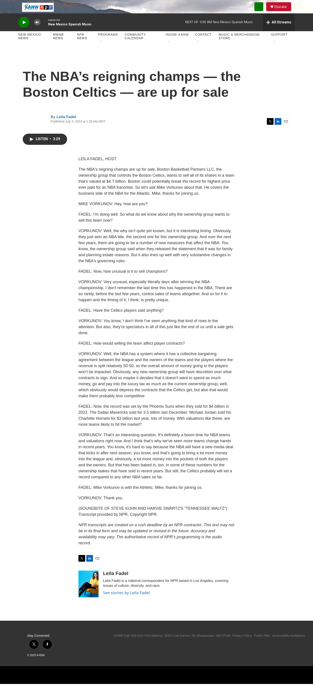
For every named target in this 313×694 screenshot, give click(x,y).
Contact (203, 44)
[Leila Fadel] (88, 594)
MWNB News (58, 46)
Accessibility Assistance (288, 645)
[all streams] (279, 32)
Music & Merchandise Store (239, 46)
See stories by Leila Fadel (126, 602)
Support (279, 44)
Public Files (262, 645)
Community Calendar (135, 46)
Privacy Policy (242, 645)
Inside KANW (177, 44)
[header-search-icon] (260, 11)
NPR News (82, 46)
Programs (108, 44)
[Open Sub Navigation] (101, 51)
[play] (23, 32)
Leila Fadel (66, 127)
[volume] (37, 32)
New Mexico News (29, 46)
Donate (283, 11)
